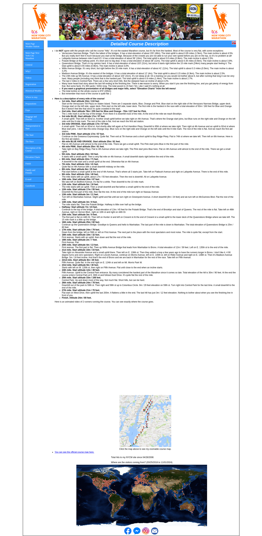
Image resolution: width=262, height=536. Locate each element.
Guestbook (30, 186)
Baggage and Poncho (31, 118)
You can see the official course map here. (74, 452)
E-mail (29, 179)
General (29, 65)
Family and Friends (30, 171)
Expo (28, 110)
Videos (29, 78)
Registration (31, 84)
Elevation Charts (33, 157)
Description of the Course (33, 149)
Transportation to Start (33, 127)
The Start (29, 135)
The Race (30, 141)
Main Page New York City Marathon (32, 56)
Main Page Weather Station (32, 45)
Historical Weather (34, 90)
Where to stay (32, 97)
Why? (28, 71)
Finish (28, 163)
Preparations (31, 103)
